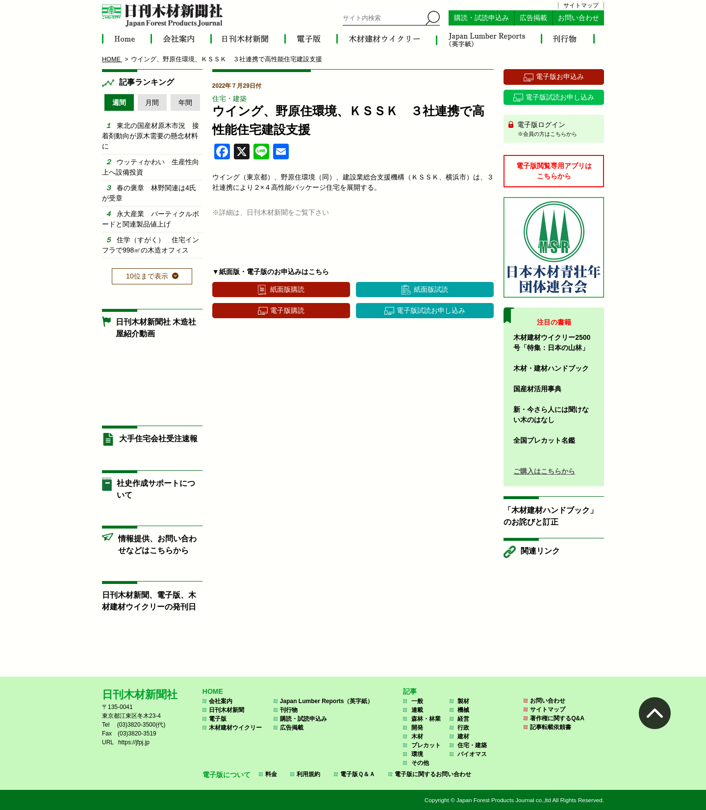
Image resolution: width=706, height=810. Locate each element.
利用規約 (308, 774)
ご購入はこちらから (544, 471)
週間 (119, 102)
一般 (417, 701)
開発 (417, 727)
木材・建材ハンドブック (551, 368)
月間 (152, 102)
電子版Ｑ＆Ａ (357, 774)
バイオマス (472, 754)
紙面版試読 (431, 289)
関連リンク (540, 551)
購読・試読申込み (481, 18)
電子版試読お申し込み (431, 310)
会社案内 (220, 701)
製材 (463, 701)
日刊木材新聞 (226, 710)
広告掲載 (533, 18)
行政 (463, 727)
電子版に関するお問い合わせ (433, 774)
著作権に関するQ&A (557, 718)
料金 (271, 774)
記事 (410, 691)
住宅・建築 (229, 98)
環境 (417, 754)
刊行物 (289, 710)
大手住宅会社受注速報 (158, 438)
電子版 (218, 718)
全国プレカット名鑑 (544, 440)
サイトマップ (581, 5)
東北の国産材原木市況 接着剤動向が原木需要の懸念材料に (150, 136)
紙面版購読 (287, 289)
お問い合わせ (578, 18)
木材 (417, 736)
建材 (463, 736)
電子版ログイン (557, 129)
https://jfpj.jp (134, 742)
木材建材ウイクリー (235, 727)
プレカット (426, 745)
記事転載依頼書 (550, 727)
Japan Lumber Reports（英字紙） (327, 701)
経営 (463, 718)
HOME (212, 691)
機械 (463, 710)
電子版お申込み (560, 76)
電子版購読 (287, 310)
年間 (185, 102)
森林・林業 (426, 718)
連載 (417, 710)
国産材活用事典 (537, 389)
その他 (420, 762)
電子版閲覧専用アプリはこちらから (554, 171)
